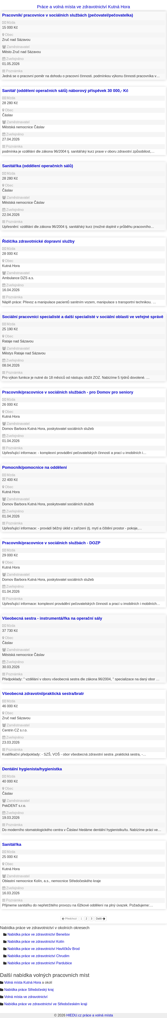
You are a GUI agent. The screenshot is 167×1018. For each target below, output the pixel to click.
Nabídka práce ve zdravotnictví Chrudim (38, 956)
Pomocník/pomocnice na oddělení (34, 467)
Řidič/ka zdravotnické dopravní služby (38, 241)
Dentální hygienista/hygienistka (32, 769)
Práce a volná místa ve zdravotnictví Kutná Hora (83, 6)
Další (100, 918)
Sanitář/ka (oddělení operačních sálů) (37, 166)
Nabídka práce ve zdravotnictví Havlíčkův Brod (43, 949)
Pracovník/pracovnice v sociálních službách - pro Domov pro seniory (67, 392)
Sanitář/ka (11, 844)
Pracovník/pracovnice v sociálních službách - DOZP (51, 543)
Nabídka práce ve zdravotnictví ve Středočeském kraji (45, 1004)
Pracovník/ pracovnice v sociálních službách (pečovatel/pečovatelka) (67, 15)
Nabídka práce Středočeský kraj (28, 989)
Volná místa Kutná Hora (22, 982)
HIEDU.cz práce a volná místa (89, 1015)
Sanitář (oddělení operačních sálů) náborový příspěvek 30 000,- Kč (65, 90)
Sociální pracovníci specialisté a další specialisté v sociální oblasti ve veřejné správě (82, 316)
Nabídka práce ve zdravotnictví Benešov (38, 934)
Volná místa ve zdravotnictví (25, 997)
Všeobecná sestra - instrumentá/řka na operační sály (52, 618)
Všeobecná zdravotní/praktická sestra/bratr (43, 693)
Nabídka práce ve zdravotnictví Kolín (35, 941)
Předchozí (69, 918)
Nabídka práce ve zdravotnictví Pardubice (39, 963)
